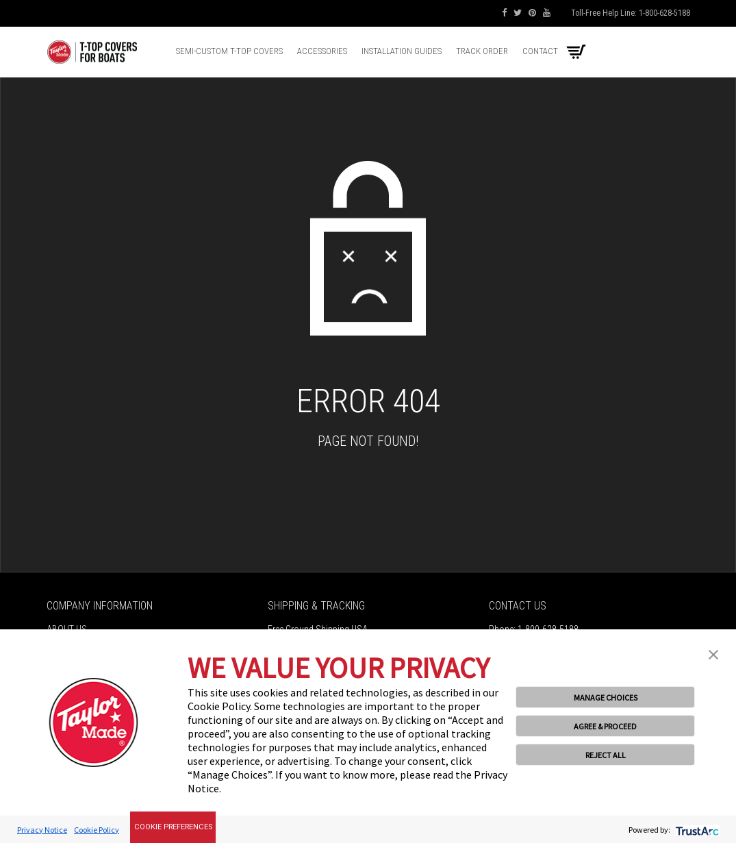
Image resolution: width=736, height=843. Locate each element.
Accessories (322, 51)
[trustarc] (696, 829)
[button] (713, 653)
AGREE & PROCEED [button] (605, 726)
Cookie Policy (96, 830)
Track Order (482, 51)
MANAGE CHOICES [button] (605, 697)
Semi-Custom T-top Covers (229, 51)
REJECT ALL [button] (605, 755)
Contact (540, 51)
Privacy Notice (42, 830)
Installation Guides (401, 51)
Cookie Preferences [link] (173, 826)
